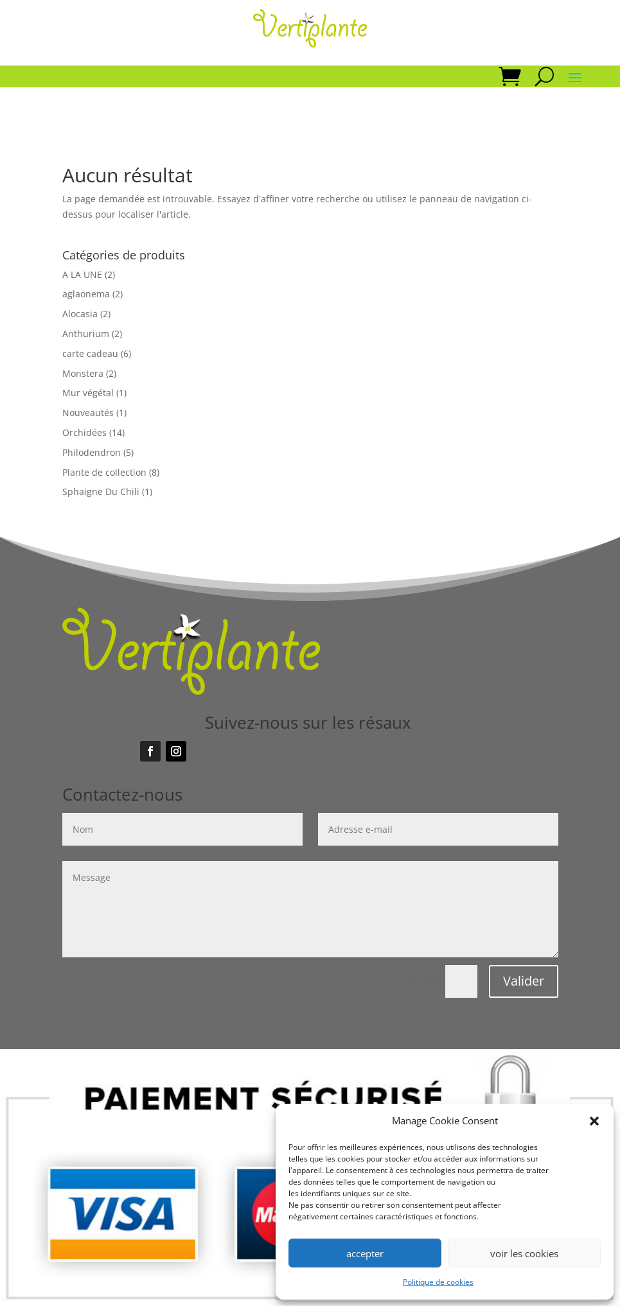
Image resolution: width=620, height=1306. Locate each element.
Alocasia (80, 314)
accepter (365, 1253)
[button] (594, 1121)
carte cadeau (90, 353)
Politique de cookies (438, 1281)
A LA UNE (82, 274)
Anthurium (85, 333)
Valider (523, 980)
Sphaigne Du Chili (100, 491)
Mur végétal (88, 393)
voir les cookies (524, 1253)
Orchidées (84, 432)
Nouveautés (88, 412)
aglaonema (86, 294)
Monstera (82, 373)
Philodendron (91, 452)
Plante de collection (104, 472)
